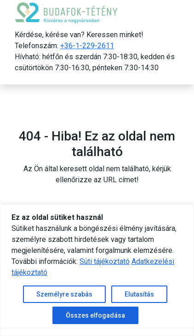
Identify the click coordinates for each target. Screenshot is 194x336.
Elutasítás (139, 294)
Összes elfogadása (95, 315)
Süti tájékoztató (105, 261)
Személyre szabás (64, 294)
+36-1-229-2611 (87, 45)
